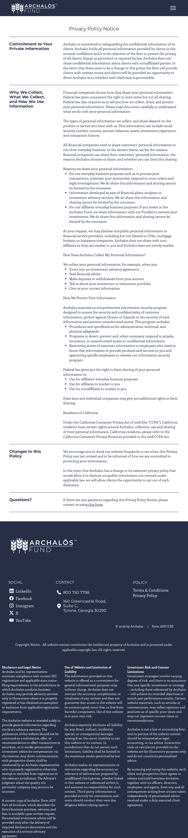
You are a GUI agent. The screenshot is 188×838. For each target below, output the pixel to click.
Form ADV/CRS (163, 626)
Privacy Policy (145, 595)
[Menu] (173, 8)
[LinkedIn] (23, 591)
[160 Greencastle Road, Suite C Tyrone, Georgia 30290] (85, 606)
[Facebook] (23, 598)
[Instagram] (23, 605)
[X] (23, 612)
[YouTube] (23, 620)
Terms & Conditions (150, 590)
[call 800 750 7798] (85, 592)
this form (95, 504)
